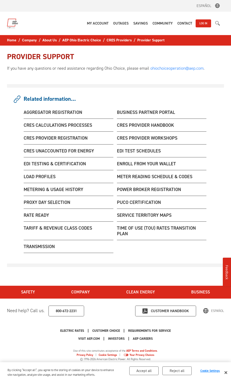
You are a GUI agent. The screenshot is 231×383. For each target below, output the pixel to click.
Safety (28, 292)
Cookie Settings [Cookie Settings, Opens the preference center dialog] (210, 372)
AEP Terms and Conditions (141, 351)
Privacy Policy (85, 355)
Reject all (177, 371)
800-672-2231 (66, 310)
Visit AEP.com (89, 338)
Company (80, 292)
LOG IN (203, 23)
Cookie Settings (108, 355)
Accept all (144, 371)
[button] (97, 23)
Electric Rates (72, 331)
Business (200, 292)
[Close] (226, 373)
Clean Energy (140, 292)
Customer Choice (106, 331)
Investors (116, 338)
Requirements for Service (149, 331)
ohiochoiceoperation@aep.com (177, 68)
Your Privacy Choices (142, 355)
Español (204, 5)
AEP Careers (143, 338)
